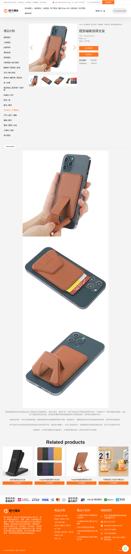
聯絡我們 (28, 13)
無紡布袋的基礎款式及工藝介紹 (87, 532)
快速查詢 (89, 54)
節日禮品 (7, 135)
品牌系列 (7, 47)
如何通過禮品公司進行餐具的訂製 (87, 538)
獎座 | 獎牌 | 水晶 (10, 125)
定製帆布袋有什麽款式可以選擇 (87, 522)
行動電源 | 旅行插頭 (11, 62)
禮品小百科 (83, 510)
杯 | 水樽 (7, 83)
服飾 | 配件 (8, 120)
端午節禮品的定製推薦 (86, 527)
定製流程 (73, 8)
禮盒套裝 (7, 52)
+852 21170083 (78, 2)
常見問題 (81, 8)
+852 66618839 (93, 2)
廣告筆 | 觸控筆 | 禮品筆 (13, 78)
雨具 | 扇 (7, 100)
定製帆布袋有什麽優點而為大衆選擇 (87, 516)
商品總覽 (29, 8)
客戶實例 (53, 8)
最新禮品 (37, 8)
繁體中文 (100, 11)
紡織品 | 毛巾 (9, 95)
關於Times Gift (63, 8)
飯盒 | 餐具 (8, 105)
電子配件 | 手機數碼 (11, 110)
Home (81, 24)
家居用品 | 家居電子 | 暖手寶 (14, 89)
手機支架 (107, 24)
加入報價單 (89, 48)
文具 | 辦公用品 (9, 73)
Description (10, 146)
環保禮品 (7, 57)
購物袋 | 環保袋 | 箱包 (12, 68)
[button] (74, 47)
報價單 (108, 2)
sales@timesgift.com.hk (62, 2)
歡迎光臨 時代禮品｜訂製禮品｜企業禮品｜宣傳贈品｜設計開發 (25, 2)
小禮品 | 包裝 (9, 130)
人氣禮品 (45, 8)
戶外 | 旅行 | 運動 (10, 115)
